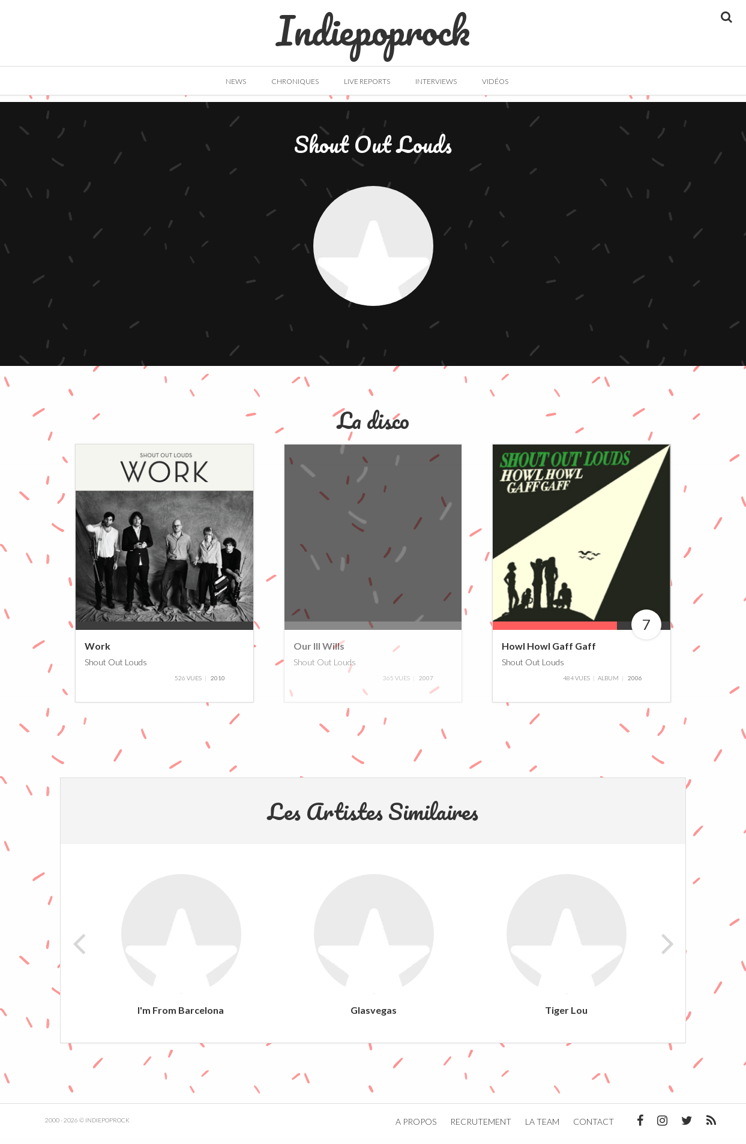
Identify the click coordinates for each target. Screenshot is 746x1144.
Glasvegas (373, 1015)
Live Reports (367, 81)
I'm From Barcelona (180, 1015)
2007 (426, 683)
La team (542, 1127)
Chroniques (295, 81)
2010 (218, 683)
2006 (635, 683)
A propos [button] (416, 1127)
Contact (593, 1127)
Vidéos (495, 81)
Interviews (436, 81)
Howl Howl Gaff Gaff (549, 651)
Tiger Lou (566, 1015)
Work (97, 651)
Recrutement (480, 1127)
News (236, 81)
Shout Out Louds (116, 667)
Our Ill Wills (318, 651)
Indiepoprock (373, 25)
